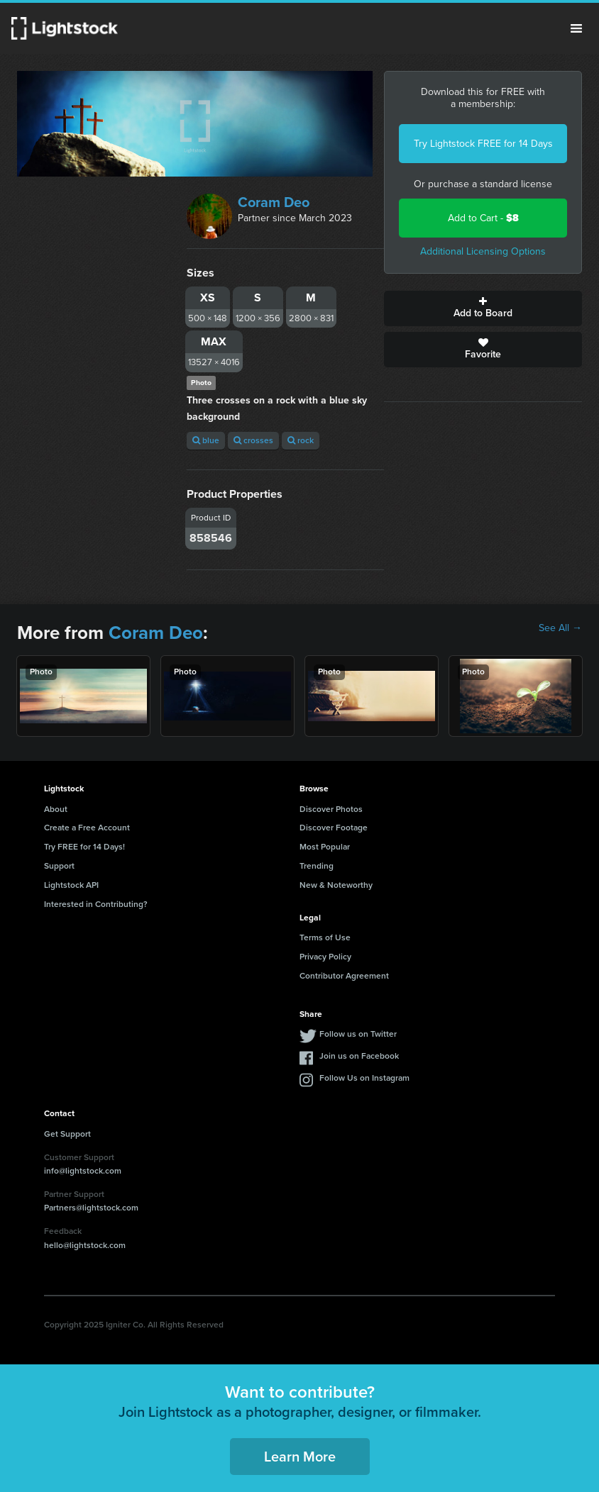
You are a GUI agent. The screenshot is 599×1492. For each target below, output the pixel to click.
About (55, 809)
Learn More (300, 1456)
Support (59, 865)
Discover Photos (331, 809)
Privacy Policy (325, 956)
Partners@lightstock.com (91, 1207)
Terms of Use (325, 937)
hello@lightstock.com (85, 1245)
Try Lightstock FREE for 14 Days (483, 143)
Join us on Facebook (359, 1056)
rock (300, 440)
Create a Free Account (87, 827)
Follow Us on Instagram (364, 1077)
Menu (576, 28)
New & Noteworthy (336, 885)
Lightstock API (71, 885)
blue (205, 440)
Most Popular (325, 846)
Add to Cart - (483, 218)
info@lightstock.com (82, 1170)
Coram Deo (273, 202)
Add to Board (483, 308)
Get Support (67, 1134)
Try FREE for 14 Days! (84, 846)
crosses (253, 440)
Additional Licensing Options (483, 251)
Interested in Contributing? (96, 904)
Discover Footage (334, 827)
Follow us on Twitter (358, 1034)
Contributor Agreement (344, 975)
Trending (317, 865)
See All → (560, 628)
